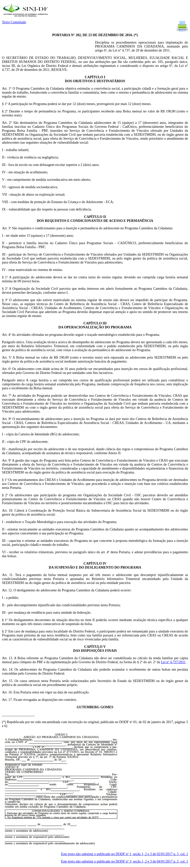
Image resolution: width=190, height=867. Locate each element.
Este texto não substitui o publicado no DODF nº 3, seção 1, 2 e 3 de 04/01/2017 (124, 861)
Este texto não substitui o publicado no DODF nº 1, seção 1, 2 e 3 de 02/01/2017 (124, 854)
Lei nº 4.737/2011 (173, 662)
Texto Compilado (14, 22)
